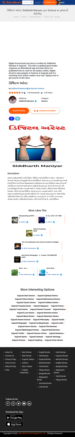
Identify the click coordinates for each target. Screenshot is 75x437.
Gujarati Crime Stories (54, 340)
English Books (44, 352)
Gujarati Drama (59, 309)
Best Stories (26, 352)
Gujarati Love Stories (25, 313)
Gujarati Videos (28, 359)
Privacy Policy (10, 359)
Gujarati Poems (57, 306)
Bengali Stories (61, 366)
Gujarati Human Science (21, 320)
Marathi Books (45, 363)
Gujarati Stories (62, 356)
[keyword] (27, 2)
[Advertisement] (37, 40)
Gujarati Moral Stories (25, 316)
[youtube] (24, 403)
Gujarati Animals (36, 337)
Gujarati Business (56, 333)
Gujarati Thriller (17, 333)
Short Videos (27, 366)
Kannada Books (45, 383)
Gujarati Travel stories (18, 309)
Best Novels (26, 356)
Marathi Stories (62, 359)
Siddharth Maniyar (20, 88)
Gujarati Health (58, 320)
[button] (31, 2)
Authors (25, 363)
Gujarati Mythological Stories (27, 330)
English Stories (61, 363)
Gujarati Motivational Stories (48, 299)
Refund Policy (10, 366)
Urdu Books (43, 387)
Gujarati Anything (35, 340)
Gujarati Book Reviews (51, 330)
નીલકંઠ (51, 222)
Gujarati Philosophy (41, 320)
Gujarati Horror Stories (27, 326)
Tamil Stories (61, 376)
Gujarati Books (45, 359)
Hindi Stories (61, 352)
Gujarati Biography (19, 323)
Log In (62, 2)
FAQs (7, 370)
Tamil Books (44, 366)
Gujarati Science (37, 88)
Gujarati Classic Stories (26, 302)
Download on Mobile (45, 111)
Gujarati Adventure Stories (48, 316)
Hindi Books (43, 356)
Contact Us (9, 356)
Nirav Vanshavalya (31, 248)
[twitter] (18, 403)
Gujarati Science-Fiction (37, 333)
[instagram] (13, 403)
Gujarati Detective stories (47, 313)
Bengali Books (44, 373)
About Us (8, 352)
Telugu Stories (61, 380)
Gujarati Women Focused (40, 309)
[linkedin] (29, 403)
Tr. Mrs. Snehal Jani (27, 275)
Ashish (24, 222)
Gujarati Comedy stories (21, 306)
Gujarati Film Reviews (48, 326)
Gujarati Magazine (41, 306)
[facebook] (8, 403)
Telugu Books (44, 370)
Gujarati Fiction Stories (24, 299)
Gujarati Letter (57, 323)
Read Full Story (19, 111)
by (20, 222)
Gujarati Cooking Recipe (39, 323)
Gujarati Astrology (53, 337)
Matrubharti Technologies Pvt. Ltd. (32, 433)
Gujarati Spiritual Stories (47, 296)
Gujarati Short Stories (26, 296)
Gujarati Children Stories (48, 302)
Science (44, 101)
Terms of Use (10, 363)
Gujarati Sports (21, 337)
